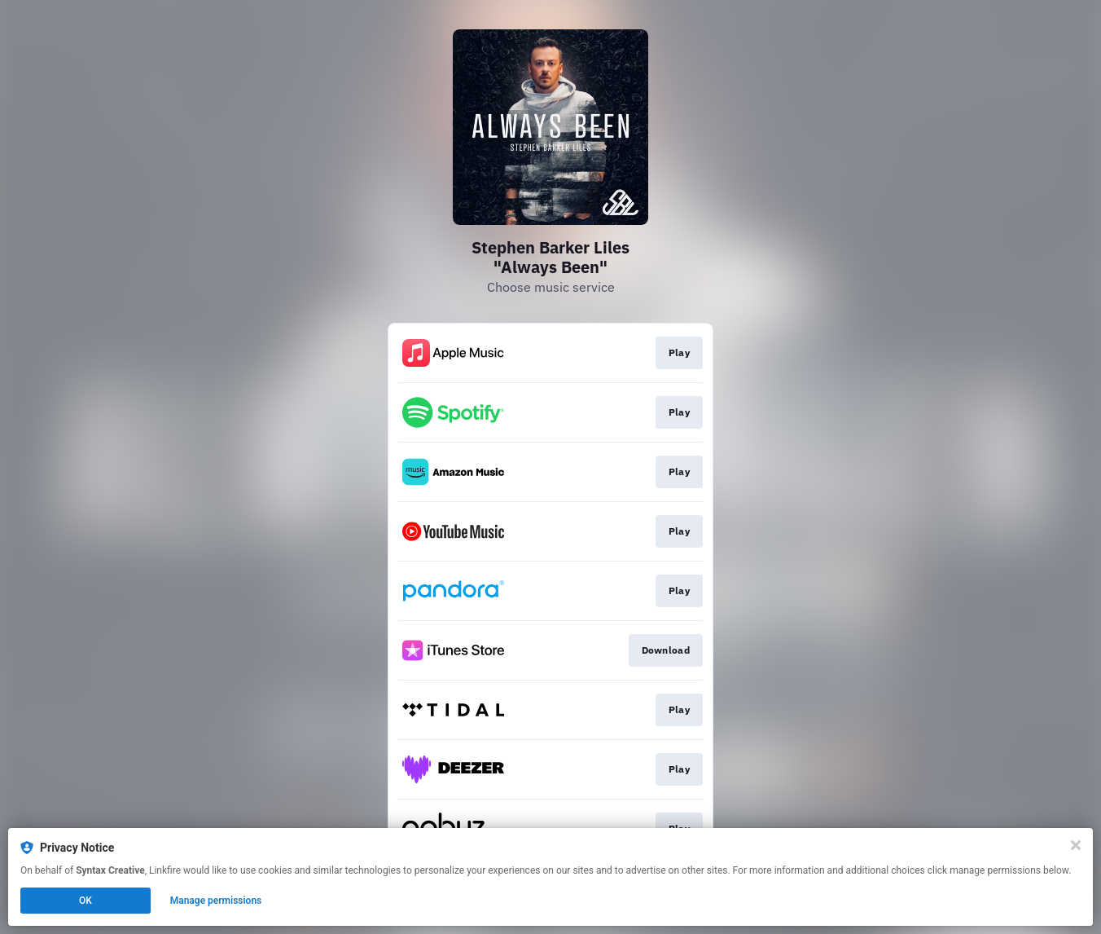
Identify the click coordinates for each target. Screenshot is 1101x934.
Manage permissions (216, 900)
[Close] (1076, 845)
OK (85, 900)
